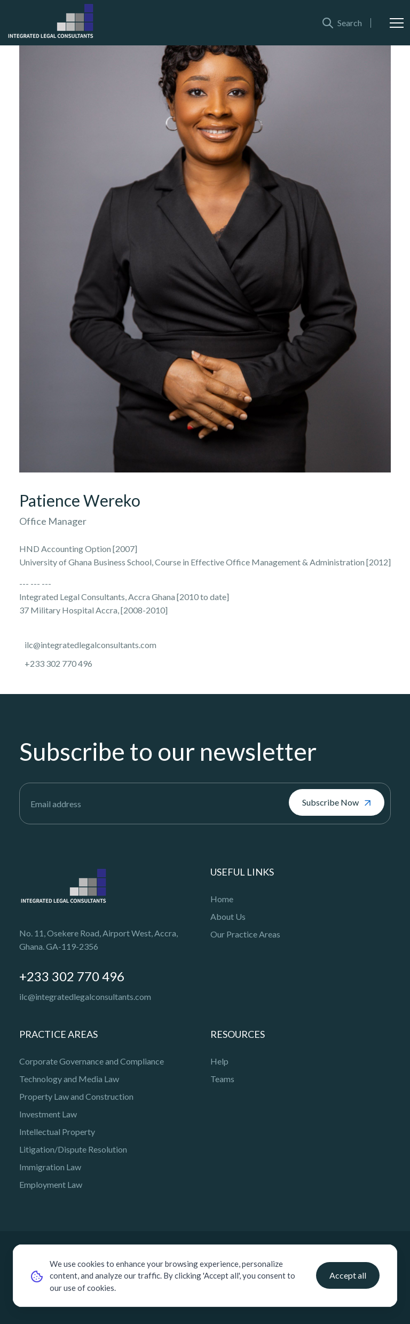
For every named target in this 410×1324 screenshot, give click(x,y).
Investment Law (48, 1114)
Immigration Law (50, 1167)
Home (221, 899)
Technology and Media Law (69, 1079)
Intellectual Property (57, 1131)
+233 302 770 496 (71, 976)
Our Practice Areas (245, 934)
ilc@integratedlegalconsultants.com (85, 996)
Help (219, 1061)
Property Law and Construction (76, 1096)
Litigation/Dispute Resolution (73, 1149)
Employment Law (50, 1184)
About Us (228, 916)
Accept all (347, 1275)
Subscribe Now (336, 802)
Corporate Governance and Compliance (91, 1061)
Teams (222, 1079)
